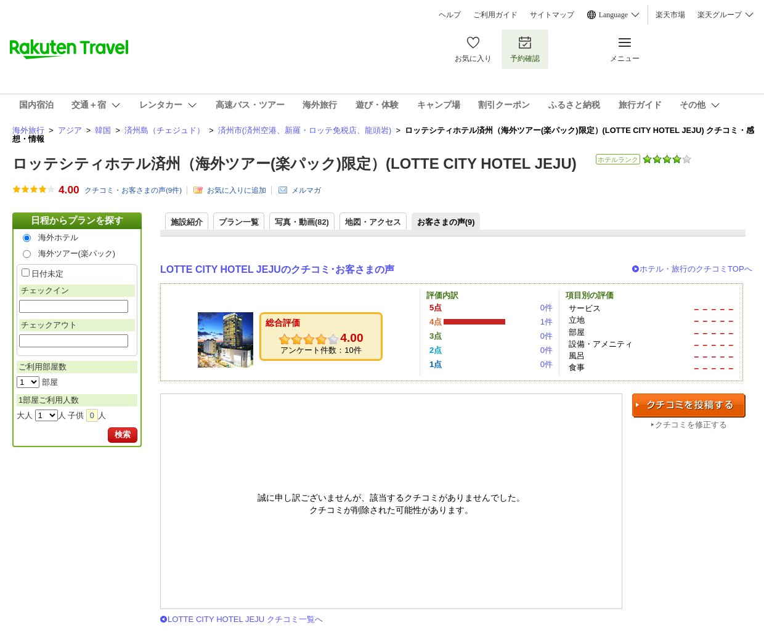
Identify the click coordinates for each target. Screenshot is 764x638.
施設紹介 (187, 222)
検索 (123, 434)
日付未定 (47, 273)
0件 (546, 307)
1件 (546, 321)
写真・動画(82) (302, 222)
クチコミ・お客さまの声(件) (133, 190)
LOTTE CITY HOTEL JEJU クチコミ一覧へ (245, 619)
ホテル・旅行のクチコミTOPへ (696, 268)
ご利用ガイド (495, 14)
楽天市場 (670, 14)
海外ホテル (58, 237)
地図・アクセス (373, 222)
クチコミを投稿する (689, 406)
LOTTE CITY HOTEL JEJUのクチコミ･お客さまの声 (277, 269)
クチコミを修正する (691, 424)
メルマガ (306, 190)
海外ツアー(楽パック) (77, 253)
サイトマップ (552, 14)
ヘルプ (450, 14)
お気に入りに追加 (236, 190)
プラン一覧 (239, 222)
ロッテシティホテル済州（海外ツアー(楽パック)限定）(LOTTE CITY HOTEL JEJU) (294, 163)
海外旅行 (28, 130)
